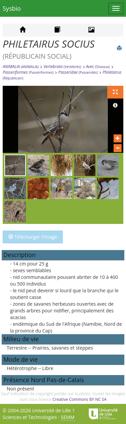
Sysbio (12, 8)
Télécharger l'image (32, 237)
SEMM (68, 417)
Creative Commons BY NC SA (79, 399)
